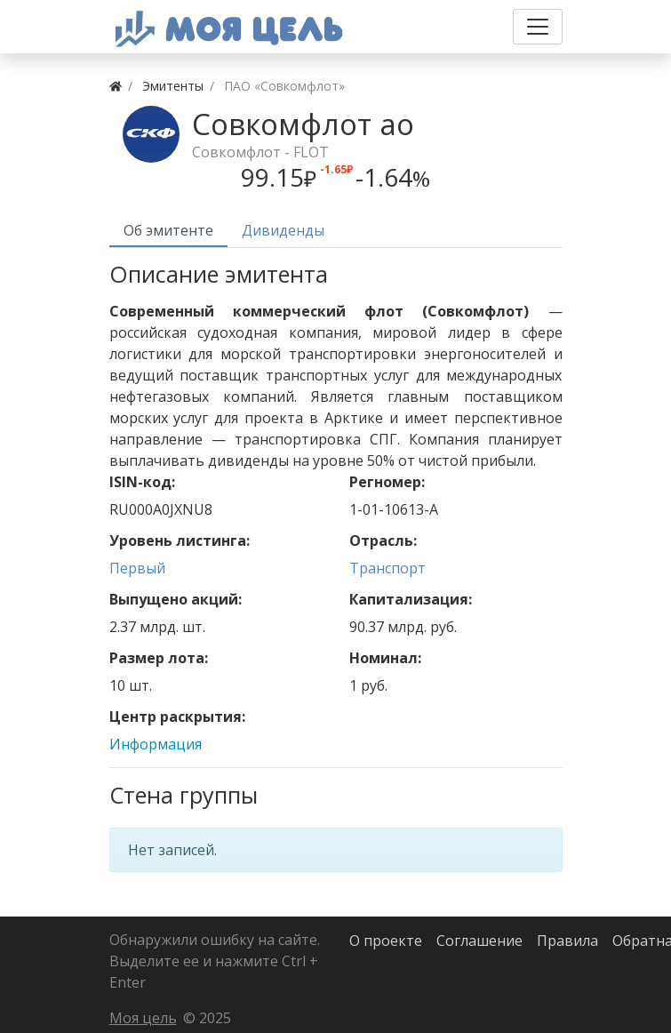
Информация (155, 744)
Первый (137, 568)
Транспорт (387, 568)
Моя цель (143, 1018)
